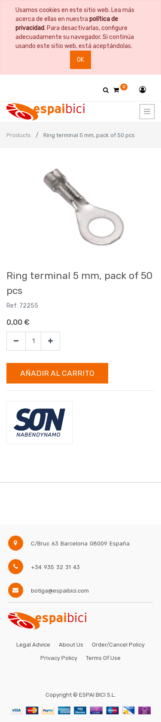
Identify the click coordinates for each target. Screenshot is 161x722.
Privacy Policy (58, 658)
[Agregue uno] (50, 341)
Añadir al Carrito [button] (57, 373)
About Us (71, 644)
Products (18, 135)
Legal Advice (33, 644)
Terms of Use (103, 658)
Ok (80, 59)
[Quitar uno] (16, 341)
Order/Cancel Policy (118, 644)
